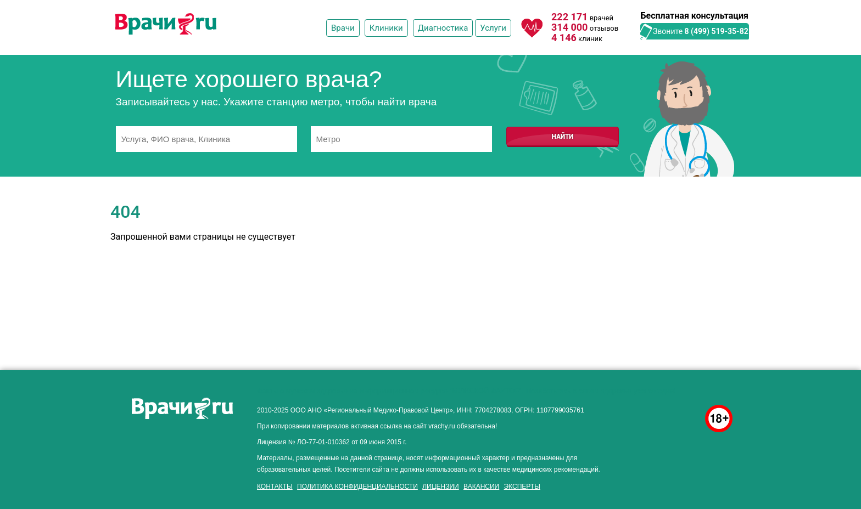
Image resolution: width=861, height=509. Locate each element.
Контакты (275, 486)
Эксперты (522, 486)
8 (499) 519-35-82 (716, 31)
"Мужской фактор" (485, 391)
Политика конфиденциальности (357, 486)
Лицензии (440, 486)
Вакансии (481, 486)
